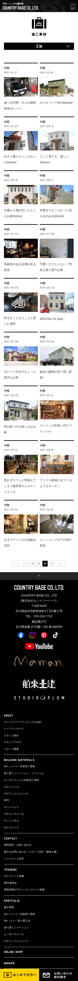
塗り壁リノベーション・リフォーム (24, 773)
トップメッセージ (14, 728)
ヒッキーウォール (14, 934)
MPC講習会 (10, 882)
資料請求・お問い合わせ (17, 844)
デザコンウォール (14, 814)
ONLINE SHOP (13, 951)
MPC (7, 800)
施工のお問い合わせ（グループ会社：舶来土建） (31, 851)
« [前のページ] (18, 563)
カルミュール (11, 786)
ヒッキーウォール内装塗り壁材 (21, 780)
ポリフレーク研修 (14, 876)
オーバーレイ (11, 807)
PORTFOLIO (12, 900)
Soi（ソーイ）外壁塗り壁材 (19, 766)
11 (51, 563)
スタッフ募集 (11, 748)
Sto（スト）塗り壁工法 (17, 920)
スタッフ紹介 (11, 735)
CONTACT (10, 838)
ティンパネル (11, 820)
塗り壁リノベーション (16, 927)
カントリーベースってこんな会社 (22, 721)
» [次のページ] (60, 563)
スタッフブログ (12, 742)
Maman (9, 963)
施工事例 (9, 907)
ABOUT (8, 715)
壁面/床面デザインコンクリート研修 (24, 889)
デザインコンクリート (16, 793)
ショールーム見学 (14, 858)
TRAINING (10, 869)
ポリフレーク (11, 827)
